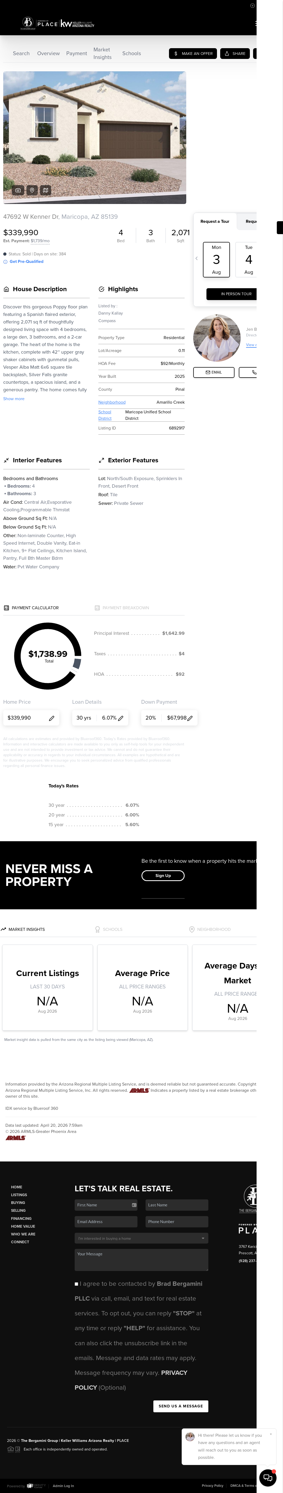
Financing (21, 1218)
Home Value (23, 1226)
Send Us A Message (181, 1406)
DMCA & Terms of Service (250, 1486)
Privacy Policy (212, 1486)
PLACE (123, 1440)
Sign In (261, 5)
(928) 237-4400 (252, 1261)
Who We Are (23, 1234)
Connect (20, 1242)
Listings (19, 1195)
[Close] (271, 1434)
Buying (18, 1202)
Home (16, 1187)
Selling (18, 1210)
